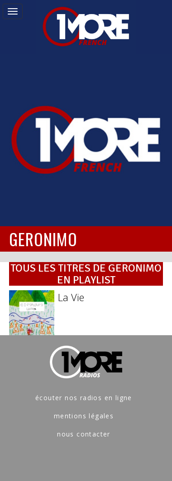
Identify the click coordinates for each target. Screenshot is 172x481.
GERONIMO (43, 239)
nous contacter (83, 434)
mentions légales (84, 416)
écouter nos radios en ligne (83, 397)
